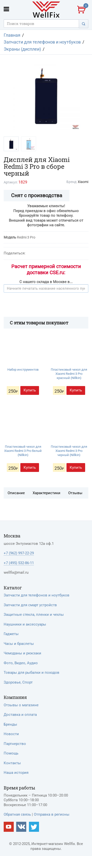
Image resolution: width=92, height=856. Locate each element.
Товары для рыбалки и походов (31, 672)
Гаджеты (11, 634)
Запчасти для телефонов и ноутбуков (36, 595)
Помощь (11, 753)
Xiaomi (83, 182)
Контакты (12, 763)
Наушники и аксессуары (25, 624)
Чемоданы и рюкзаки (22, 653)
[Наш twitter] (34, 827)
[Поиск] (83, 23)
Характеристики (46, 493)
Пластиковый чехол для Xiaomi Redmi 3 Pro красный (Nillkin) (69, 374)
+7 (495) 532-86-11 (19, 563)
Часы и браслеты (19, 643)
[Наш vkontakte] (21, 827)
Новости (11, 734)
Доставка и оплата (20, 714)
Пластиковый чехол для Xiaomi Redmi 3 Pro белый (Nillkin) (23, 451)
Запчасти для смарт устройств (30, 605)
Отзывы (75, 493)
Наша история (16, 772)
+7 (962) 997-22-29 (19, 553)
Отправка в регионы (51, 814)
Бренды (10, 724)
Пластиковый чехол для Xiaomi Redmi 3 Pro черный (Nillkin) (69, 451)
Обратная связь (17, 814)
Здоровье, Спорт (18, 682)
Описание (16, 493)
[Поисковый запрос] (41, 23)
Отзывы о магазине (21, 705)
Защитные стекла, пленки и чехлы (34, 614)
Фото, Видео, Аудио (21, 663)
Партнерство (15, 744)
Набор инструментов (23, 369)
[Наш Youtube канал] (9, 827)
